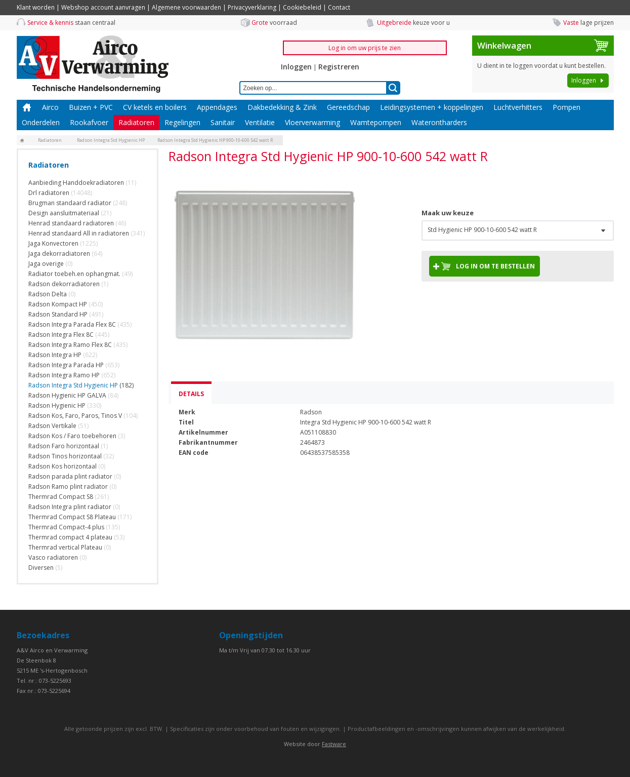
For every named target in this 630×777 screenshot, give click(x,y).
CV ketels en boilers (155, 107)
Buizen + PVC (91, 107)
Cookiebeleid (302, 7)
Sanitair (223, 122)
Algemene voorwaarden (186, 7)
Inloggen (296, 66)
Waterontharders (439, 122)
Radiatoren (136, 122)
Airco (50, 107)
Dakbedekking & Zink (282, 107)
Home (27, 107)
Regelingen (182, 122)
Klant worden (36, 7)
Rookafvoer (89, 122)
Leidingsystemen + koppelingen (431, 107)
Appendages (217, 107)
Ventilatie (260, 122)
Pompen (566, 107)
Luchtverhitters (517, 107)
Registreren (338, 66)
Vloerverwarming (312, 122)
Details (191, 394)
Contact (339, 7)
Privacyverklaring (252, 7)
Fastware (334, 744)
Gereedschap (348, 107)
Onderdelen (41, 122)
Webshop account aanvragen (103, 7)
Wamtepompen (375, 122)
